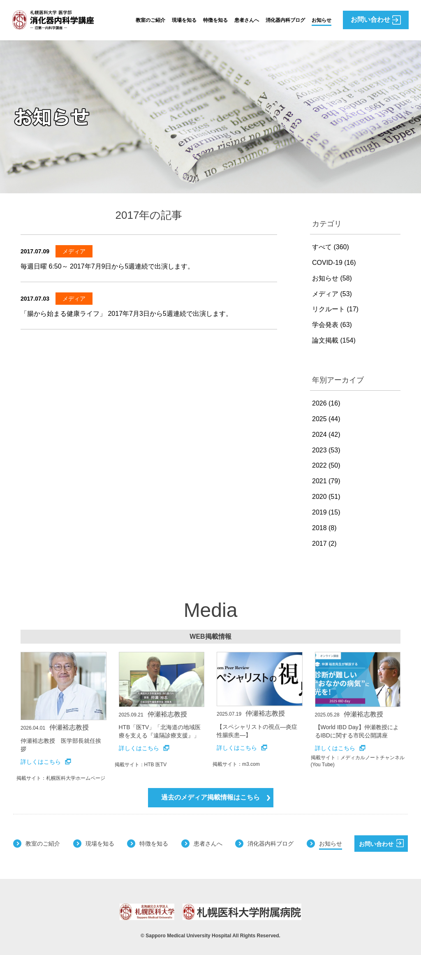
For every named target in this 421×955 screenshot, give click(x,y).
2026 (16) (326, 403)
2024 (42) (326, 434)
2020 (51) (326, 496)
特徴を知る (215, 20)
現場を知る (184, 20)
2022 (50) (326, 465)
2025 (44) (326, 418)
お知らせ (321, 20)
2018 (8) (324, 527)
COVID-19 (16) (334, 262)
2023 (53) (326, 450)
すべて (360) (330, 246)
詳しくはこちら (46, 761)
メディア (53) (332, 293)
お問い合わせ (381, 843)
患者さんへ (246, 20)
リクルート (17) (335, 309)
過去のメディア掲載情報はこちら (215, 797)
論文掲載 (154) (334, 340)
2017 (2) (324, 543)
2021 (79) (326, 481)
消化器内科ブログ (285, 20)
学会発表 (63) (332, 324)
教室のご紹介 (150, 20)
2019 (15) (326, 512)
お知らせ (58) (332, 278)
